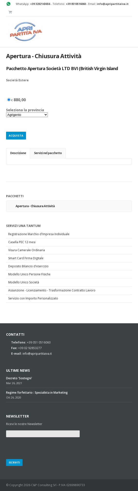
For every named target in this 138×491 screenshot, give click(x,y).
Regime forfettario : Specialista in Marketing (37, 392)
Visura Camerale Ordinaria (26, 250)
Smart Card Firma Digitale (25, 258)
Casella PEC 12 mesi (21, 242)
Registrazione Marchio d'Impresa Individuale (38, 234)
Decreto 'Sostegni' (19, 378)
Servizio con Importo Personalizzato (33, 298)
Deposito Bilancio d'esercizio (28, 266)
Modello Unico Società (23, 282)
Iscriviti (14, 462)
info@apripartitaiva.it (37, 354)
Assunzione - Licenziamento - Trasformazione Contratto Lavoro (51, 290)
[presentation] (43, 447)
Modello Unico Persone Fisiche (29, 274)
